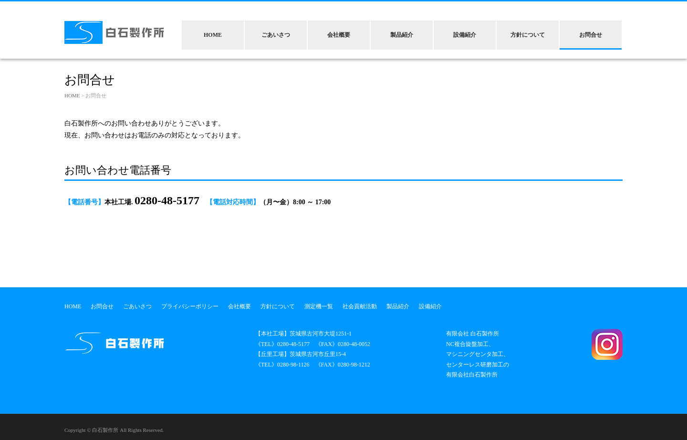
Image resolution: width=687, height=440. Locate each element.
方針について (527, 34)
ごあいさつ (275, 34)
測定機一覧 (318, 306)
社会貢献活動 (360, 306)
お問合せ (590, 34)
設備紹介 (464, 34)
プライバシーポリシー (190, 306)
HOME (213, 34)
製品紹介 (401, 34)
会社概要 (338, 34)
